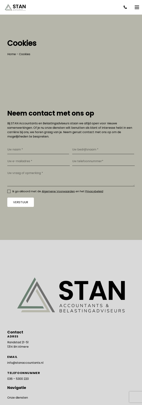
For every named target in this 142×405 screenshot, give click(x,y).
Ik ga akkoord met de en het (57, 191)
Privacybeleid (94, 191)
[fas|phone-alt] (126, 7)
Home (11, 54)
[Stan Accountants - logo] (15, 7)
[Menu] (136, 7)
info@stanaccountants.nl (25, 363)
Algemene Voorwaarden (58, 191)
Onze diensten (17, 398)
